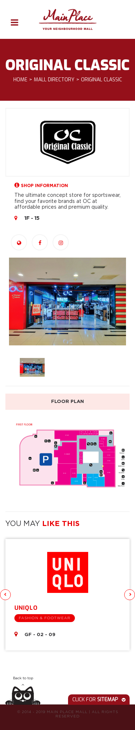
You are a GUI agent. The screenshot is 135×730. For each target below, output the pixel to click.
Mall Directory (54, 80)
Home (20, 80)
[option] (67, 301)
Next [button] (129, 594)
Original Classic (101, 80)
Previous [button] (5, 594)
